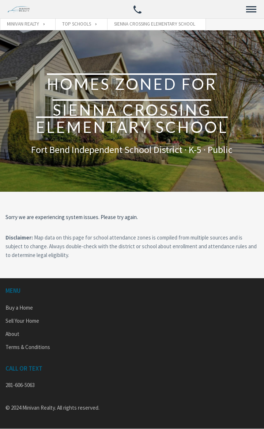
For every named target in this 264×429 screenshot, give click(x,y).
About (12, 333)
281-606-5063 (20, 385)
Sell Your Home (22, 320)
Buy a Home (19, 307)
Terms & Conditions (27, 347)
